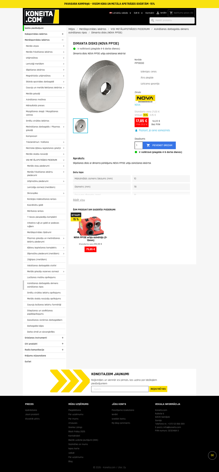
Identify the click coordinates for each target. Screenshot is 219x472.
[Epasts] (120, 389)
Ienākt (115, 414)
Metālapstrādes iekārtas (37, 39)
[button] (152, 130)
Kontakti (150, 13)
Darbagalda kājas (35, 325)
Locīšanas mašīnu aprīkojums (41, 277)
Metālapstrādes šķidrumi (39, 232)
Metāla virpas (32, 45)
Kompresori (31, 136)
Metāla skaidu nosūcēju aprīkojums (44, 298)
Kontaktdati (74, 435)
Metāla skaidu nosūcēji (37, 154)
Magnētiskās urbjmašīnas (38, 75)
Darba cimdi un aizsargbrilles (41, 331)
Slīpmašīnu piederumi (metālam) (43, 253)
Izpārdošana (31, 410)
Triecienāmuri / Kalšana (37, 142)
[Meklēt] (172, 20)
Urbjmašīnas (32, 57)
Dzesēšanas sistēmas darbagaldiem (44, 319)
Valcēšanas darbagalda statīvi (41, 265)
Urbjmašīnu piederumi (37, 181)
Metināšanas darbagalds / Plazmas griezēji (43, 128)
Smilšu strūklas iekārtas (37, 120)
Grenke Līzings (75, 427)
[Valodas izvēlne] (120, 13)
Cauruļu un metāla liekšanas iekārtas (44, 87)
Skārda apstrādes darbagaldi (40, 81)
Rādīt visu (79, 200)
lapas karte (73, 448)
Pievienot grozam (159, 145)
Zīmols (138, 92)
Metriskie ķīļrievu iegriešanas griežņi (43, 148)
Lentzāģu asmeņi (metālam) (41, 187)
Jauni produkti (32, 414)
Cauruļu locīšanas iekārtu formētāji (44, 304)
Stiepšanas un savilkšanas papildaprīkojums (40, 312)
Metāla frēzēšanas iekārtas (39, 51)
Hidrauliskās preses (35, 105)
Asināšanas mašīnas (36, 99)
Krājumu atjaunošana (35, 355)
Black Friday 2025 (76, 431)
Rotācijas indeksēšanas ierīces (41, 199)
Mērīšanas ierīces (35, 211)
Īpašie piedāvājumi (34, 28)
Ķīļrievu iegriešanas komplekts (42, 247)
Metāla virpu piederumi (38, 165)
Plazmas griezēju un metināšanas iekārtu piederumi (43, 240)
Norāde (138, 59)
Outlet (28, 361)
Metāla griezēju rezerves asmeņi (43, 271)
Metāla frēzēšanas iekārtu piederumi (40, 173)
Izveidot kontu (119, 418)
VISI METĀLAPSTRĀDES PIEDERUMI (41, 159)
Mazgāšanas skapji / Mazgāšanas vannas (42, 113)
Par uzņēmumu (75, 414)
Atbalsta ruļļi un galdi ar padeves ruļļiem (43, 224)
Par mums (73, 418)
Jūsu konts (119, 404)
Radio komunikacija (34, 349)
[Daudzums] (139, 145)
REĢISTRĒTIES (158, 389)
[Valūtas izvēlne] (139, 13)
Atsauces (72, 423)
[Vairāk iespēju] (212, 455)
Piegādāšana (74, 410)
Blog (70, 461)
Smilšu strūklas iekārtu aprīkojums (44, 292)
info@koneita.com (172, 427)
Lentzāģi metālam (35, 63)
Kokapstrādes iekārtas (36, 34)
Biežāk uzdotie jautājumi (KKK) (83, 440)
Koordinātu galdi (35, 204)
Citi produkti (31, 343)
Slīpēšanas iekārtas (35, 69)
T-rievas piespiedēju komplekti (42, 216)
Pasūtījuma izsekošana (123, 410)
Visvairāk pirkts (32, 418)
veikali (71, 452)
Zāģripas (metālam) (37, 259)
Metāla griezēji (33, 93)
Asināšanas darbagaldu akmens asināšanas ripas (42, 285)
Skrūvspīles (32, 193)
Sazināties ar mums (78, 444)
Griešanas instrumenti (36, 337)
